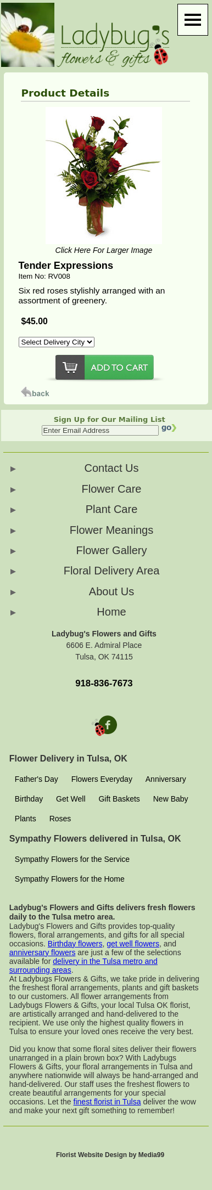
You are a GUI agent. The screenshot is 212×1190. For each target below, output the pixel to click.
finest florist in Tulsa (107, 1101)
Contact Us (111, 468)
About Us (111, 591)
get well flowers (133, 943)
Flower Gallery (111, 550)
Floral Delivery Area (112, 571)
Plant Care (112, 509)
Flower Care (111, 489)
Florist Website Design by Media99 (110, 1155)
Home (111, 612)
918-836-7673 (104, 683)
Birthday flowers (75, 943)
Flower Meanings (111, 530)
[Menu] (193, 19)
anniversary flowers (42, 952)
